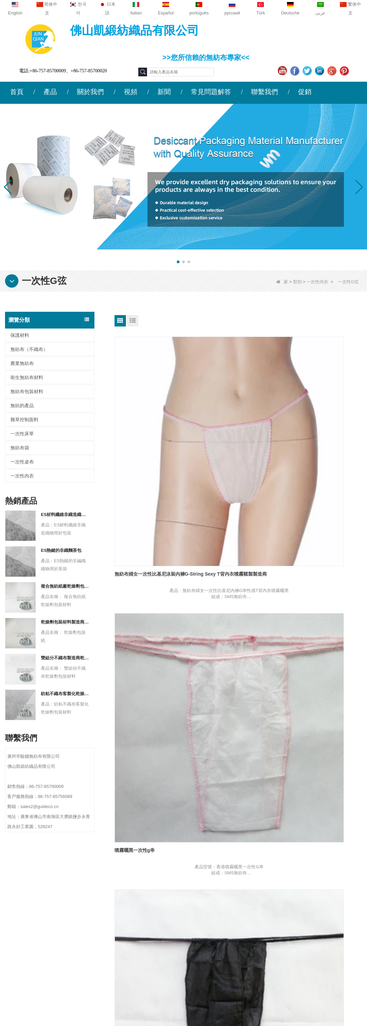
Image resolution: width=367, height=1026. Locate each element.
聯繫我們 (264, 91)
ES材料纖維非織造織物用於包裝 (65, 514)
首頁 (16, 91)
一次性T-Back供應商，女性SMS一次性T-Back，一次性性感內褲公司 (237, 675)
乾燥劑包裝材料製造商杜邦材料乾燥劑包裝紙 (65, 622)
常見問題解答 (211, 91)
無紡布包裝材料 (26, 391)
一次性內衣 (317, 281)
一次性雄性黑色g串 (304, 422)
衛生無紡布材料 (26, 377)
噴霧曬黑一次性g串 (219, 422)
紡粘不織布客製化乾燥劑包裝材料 (65, 693)
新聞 (164, 91)
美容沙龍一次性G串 (219, 547)
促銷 (304, 91)
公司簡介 (34, 895)
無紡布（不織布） (29, 349)
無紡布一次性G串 (133, 672)
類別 (297, 281)
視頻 (130, 91)
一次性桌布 (22, 461)
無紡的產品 (22, 405)
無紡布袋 (19, 447)
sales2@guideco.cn (128, 937)
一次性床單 (22, 433)
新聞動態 (34, 921)
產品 (50, 91)
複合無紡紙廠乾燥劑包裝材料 (65, 586)
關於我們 (90, 91)
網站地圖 (34, 934)
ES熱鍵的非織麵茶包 (61, 550)
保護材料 (19, 335)
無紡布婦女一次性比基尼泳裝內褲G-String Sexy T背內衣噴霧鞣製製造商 (153, 425)
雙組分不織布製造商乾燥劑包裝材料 (65, 657)
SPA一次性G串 (300, 547)
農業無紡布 (22, 363)
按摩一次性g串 (130, 547)
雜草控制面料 (24, 419)
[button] (178, 262)
